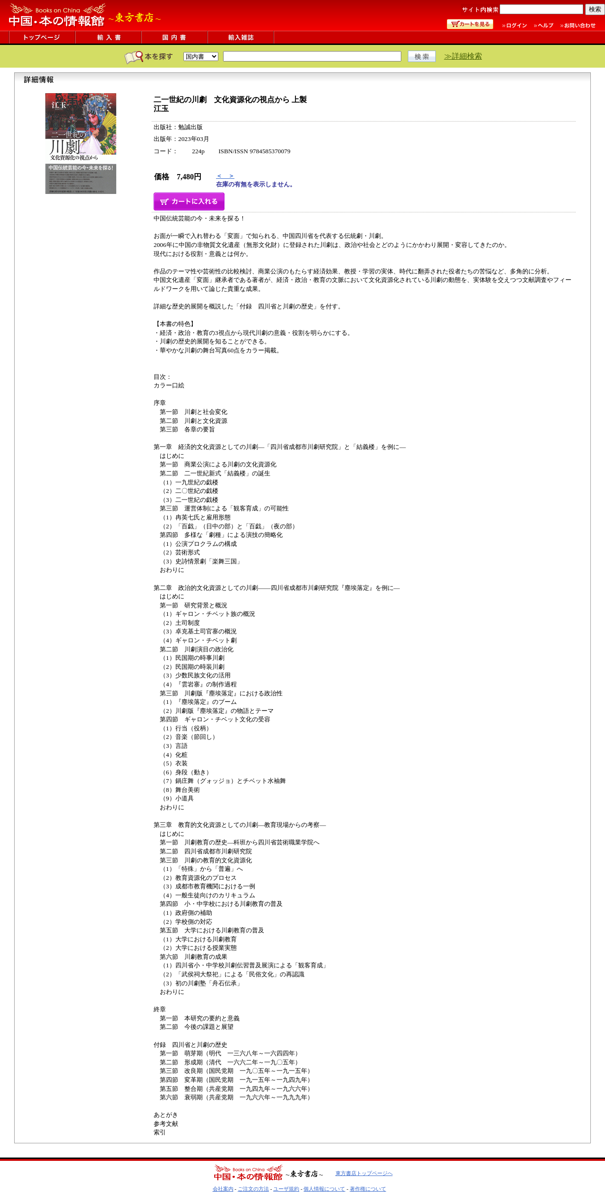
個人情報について (324, 1189)
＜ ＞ (225, 175)
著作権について (368, 1189)
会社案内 (223, 1189)
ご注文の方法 (253, 1189)
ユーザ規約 (286, 1189)
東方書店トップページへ (364, 1173)
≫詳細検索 (463, 56)
